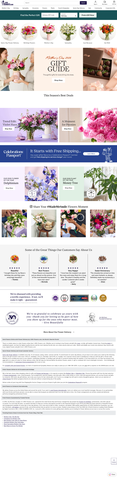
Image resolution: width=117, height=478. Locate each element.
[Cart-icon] (114, 3)
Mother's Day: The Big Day (11, 416)
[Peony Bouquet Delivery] (68, 129)
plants (109, 343)
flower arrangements (10, 375)
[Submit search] (83, 3)
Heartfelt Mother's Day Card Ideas (14, 422)
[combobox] (51, 3)
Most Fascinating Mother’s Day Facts (14, 424)
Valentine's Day (80, 373)
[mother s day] (49, 34)
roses (78, 343)
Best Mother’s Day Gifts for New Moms (15, 420)
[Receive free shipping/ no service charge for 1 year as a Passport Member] (58, 153)
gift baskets (15, 407)
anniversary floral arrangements (25, 362)
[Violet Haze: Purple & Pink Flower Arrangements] (8, 129)
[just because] (88, 34)
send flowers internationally (58, 390)
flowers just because (42, 373)
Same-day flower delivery (10, 354)
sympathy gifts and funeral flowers (15, 365)
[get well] (107, 34)
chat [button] (4, 360)
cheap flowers (7, 379)
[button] (5, 8)
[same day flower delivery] (10, 34)
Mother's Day (70, 373)
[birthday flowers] (29, 34)
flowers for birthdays (85, 401)
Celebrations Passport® (75, 382)
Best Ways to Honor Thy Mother (13, 426)
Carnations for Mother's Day (12, 418)
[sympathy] (68, 34)
